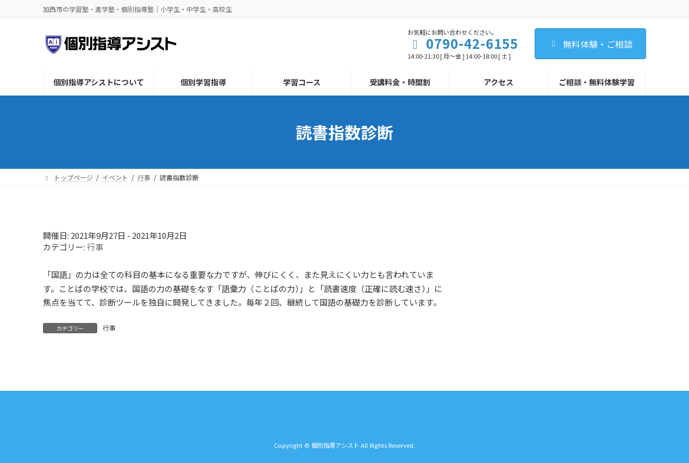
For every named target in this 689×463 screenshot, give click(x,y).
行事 (95, 246)
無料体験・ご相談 (590, 43)
